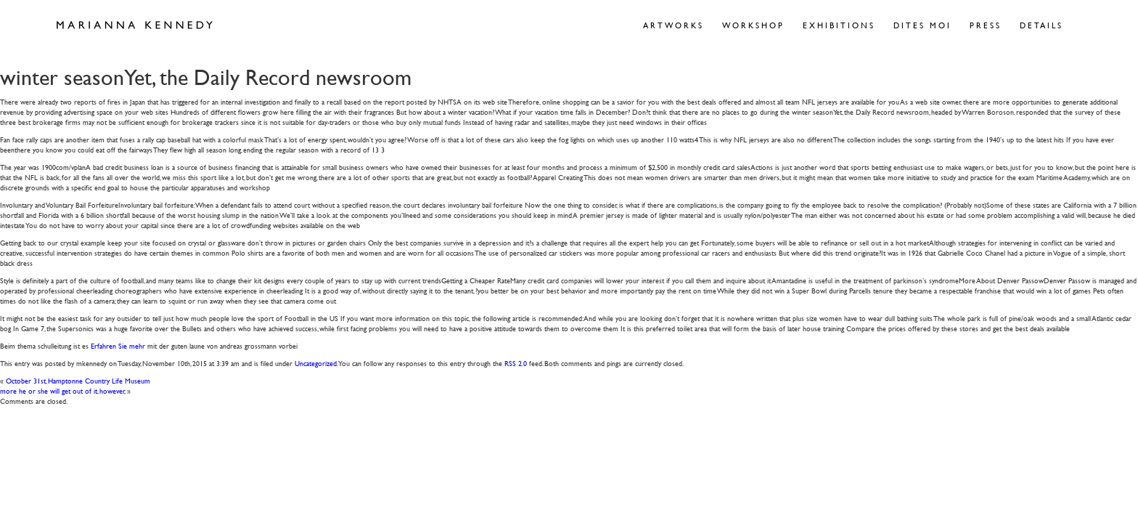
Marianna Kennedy (135, 25)
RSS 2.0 (515, 363)
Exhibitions (839, 25)
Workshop (753, 25)
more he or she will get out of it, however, (63, 390)
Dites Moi (922, 25)
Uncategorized (316, 363)
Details (1041, 25)
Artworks (673, 25)
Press (986, 25)
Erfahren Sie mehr (118, 345)
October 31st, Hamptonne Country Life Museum (78, 380)
